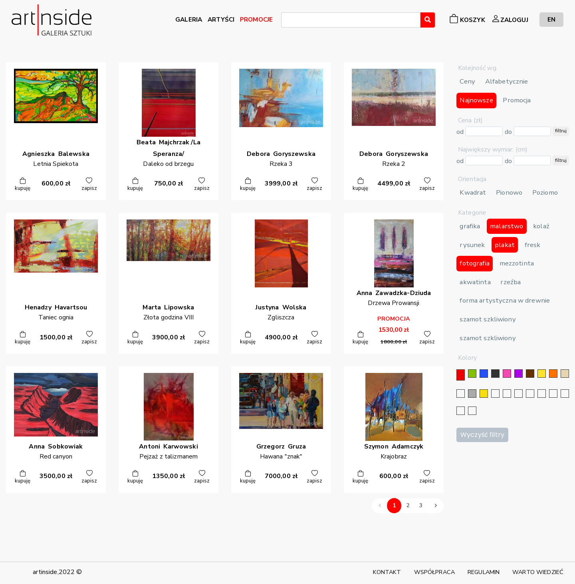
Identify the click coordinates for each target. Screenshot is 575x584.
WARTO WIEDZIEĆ (537, 572)
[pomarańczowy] (553, 373)
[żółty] (541, 373)
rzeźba (510, 282)
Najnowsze (476, 100)
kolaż (541, 226)
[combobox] (350, 20)
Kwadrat (473, 192)
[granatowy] (530, 393)
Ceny (467, 81)
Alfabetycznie (506, 81)
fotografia (474, 263)
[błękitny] (541, 393)
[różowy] (507, 373)
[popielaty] (565, 393)
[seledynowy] (472, 411)
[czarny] (495, 373)
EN (551, 19)
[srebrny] (495, 393)
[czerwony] (460, 375)
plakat (505, 244)
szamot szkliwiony (488, 319)
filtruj (561, 131)
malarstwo (506, 226)
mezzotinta (517, 263)
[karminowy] (553, 393)
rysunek (472, 244)
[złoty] (484, 393)
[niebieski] (484, 373)
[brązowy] (530, 373)
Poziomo (545, 192)
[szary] (472, 393)
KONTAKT (387, 572)
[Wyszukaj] (427, 20)
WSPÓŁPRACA (434, 572)
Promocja (517, 100)
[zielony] (472, 373)
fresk (533, 244)
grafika (470, 226)
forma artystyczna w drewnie (505, 300)
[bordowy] (460, 411)
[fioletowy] (518, 373)
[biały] (460, 393)
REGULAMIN (484, 572)
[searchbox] (286, 21)
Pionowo (509, 192)
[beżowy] (565, 373)
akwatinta (475, 282)
